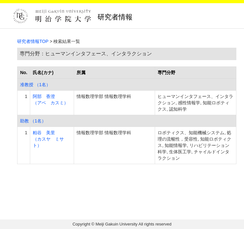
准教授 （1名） (35, 84)
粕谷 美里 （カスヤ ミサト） (48, 139)
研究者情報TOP (33, 41)
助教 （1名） (33, 120)
